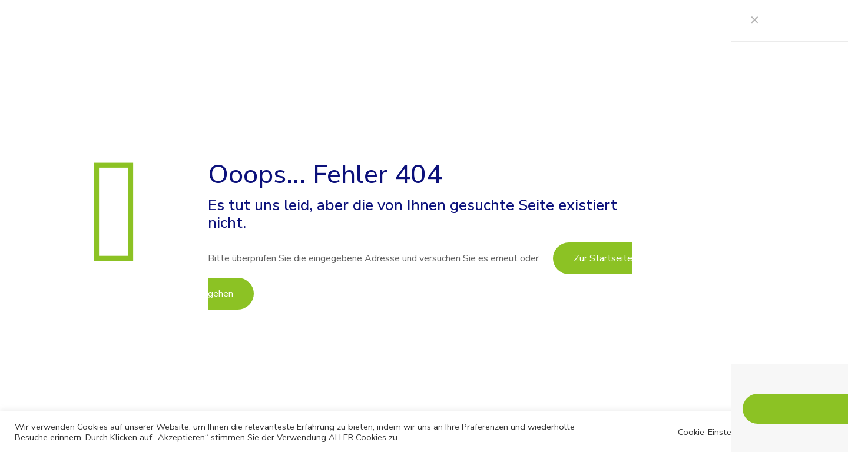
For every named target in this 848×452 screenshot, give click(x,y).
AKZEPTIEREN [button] (801, 431)
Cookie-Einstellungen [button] (719, 432)
